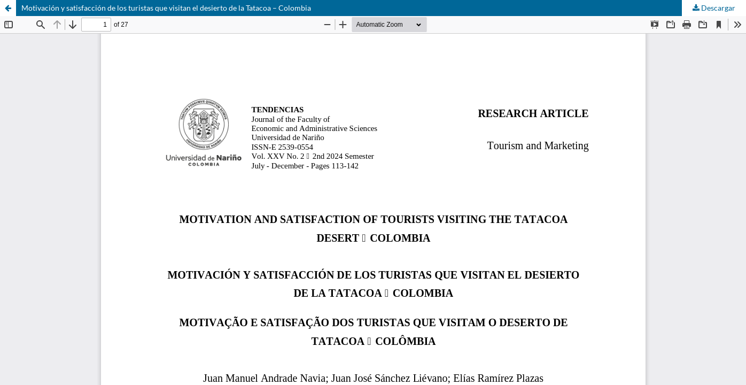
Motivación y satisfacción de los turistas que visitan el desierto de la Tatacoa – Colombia (166, 7)
